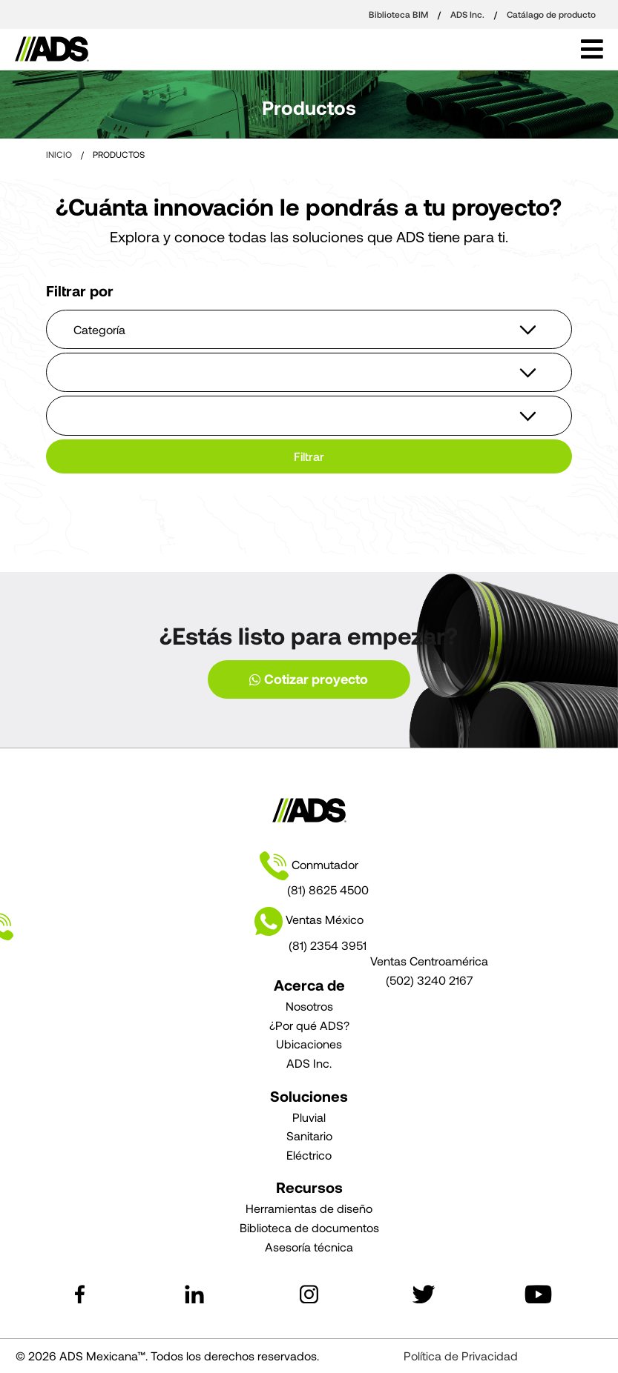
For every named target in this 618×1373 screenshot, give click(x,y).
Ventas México (193, 921)
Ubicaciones (309, 1044)
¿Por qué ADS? (309, 1025)
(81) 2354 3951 (327, 945)
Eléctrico (309, 1155)
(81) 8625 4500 (328, 889)
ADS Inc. (468, 14)
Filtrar (309, 456)
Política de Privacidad (461, 1356)
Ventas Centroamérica (429, 961)
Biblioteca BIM (399, 14)
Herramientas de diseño (309, 1208)
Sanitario (309, 1135)
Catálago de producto (551, 14)
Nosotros (309, 1006)
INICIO (59, 154)
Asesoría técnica (309, 1247)
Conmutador (309, 866)
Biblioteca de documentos (309, 1227)
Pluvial (309, 1117)
